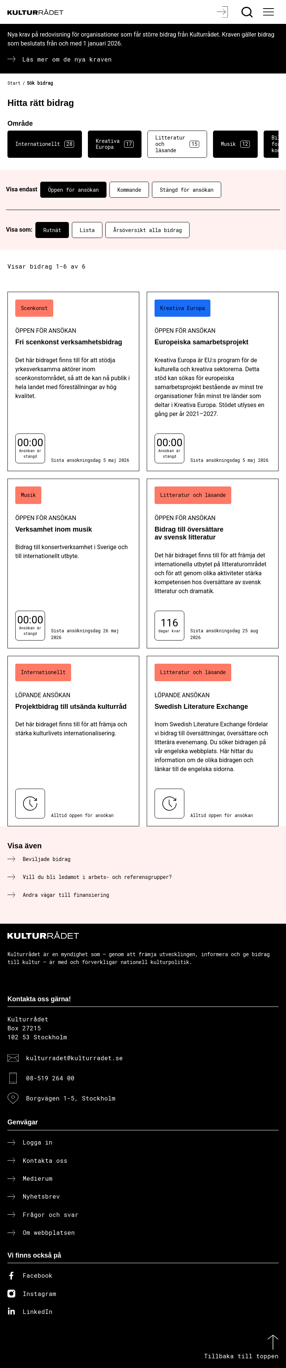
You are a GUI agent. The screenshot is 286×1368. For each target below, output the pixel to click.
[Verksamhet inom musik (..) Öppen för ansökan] (73, 563)
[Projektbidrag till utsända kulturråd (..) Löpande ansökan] (73, 741)
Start (13, 83)
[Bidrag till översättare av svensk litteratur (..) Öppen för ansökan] (213, 563)
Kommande (129, 189)
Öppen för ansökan (73, 189)
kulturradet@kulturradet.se (74, 1058)
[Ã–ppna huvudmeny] (269, 12)
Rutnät (52, 230)
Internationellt (44, 144)
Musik (235, 144)
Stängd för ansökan (186, 189)
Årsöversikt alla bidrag (147, 230)
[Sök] (248, 12)
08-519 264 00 (50, 1078)
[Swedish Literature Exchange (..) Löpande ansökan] (213, 741)
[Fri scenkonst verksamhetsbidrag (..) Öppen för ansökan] (73, 381)
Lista (87, 230)
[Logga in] (223, 12)
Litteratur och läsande (177, 144)
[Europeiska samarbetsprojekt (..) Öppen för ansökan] (213, 381)
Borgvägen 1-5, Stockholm (70, 1098)
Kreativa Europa (115, 144)
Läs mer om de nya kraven (67, 59)
